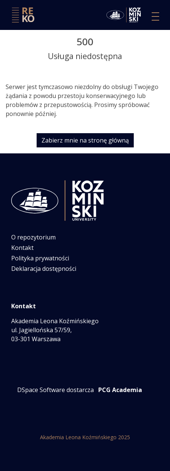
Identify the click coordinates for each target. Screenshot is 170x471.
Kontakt (22, 248)
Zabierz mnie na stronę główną (85, 140)
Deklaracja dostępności (43, 268)
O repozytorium (33, 237)
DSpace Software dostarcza (55, 390)
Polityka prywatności (40, 258)
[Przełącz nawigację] (155, 16)
